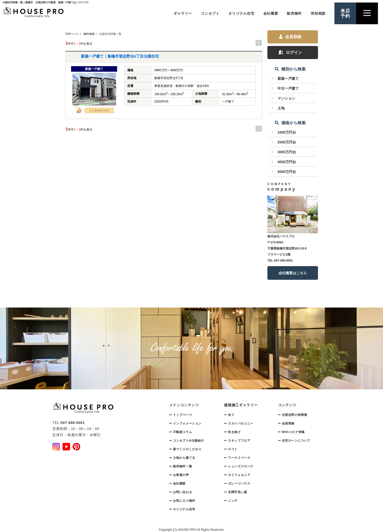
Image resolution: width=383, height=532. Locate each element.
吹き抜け (234, 432)
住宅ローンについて (296, 440)
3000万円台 (287, 152)
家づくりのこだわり (187, 449)
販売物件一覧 (182, 466)
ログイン (290, 52)
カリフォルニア (239, 475)
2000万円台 (287, 142)
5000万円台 (287, 172)
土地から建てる (184, 458)
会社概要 (270, 13)
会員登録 (290, 37)
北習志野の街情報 (294, 415)
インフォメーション (187, 423)
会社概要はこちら (293, 273)
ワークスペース (239, 458)
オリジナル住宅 (241, 13)
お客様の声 (181, 475)
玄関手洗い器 (237, 492)
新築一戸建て (288, 79)
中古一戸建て (288, 88)
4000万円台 (287, 162)
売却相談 (318, 13)
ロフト (233, 449)
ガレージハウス (239, 483)
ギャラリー (183, 13)
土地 (281, 108)
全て (231, 415)
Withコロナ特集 (293, 432)
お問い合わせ (182, 492)
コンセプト (210, 13)
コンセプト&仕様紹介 (188, 440)
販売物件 (294, 13)
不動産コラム (182, 432)
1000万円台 (287, 132)
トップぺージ (182, 415)
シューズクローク (240, 466)
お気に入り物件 (184, 500)
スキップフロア (239, 440)
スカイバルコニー (240, 423)
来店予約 (345, 13)
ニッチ (233, 500)
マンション (286, 98)
